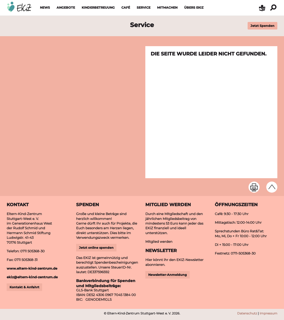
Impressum (268, 313)
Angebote (66, 8)
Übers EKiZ (193, 8)
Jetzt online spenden (96, 248)
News (45, 8)
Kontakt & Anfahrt (24, 287)
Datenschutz (247, 313)
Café (125, 8)
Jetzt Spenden (262, 26)
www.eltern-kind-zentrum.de (32, 268)
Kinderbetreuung (98, 8)
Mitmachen (167, 8)
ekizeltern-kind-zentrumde (32, 277)
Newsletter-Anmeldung (167, 275)
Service (143, 8)
